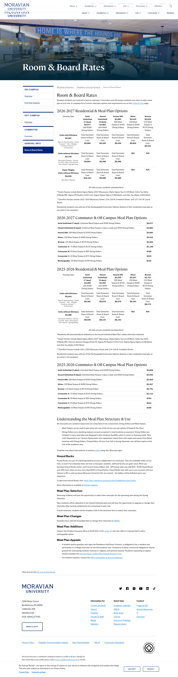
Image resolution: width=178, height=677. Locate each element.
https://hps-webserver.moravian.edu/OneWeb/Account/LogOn (110, 480)
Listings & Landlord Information (38, 159)
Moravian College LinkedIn (147, 588)
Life (136, 13)
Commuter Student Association (38, 183)
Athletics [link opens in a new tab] (170, 13)
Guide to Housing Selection (36, 129)
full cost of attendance (46, 572)
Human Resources (144, 609)
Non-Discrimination (81, 642)
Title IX (97, 642)
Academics (101, 13)
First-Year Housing (32, 103)
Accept (132, 669)
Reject (151, 669)
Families (94, 613)
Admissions (121, 13)
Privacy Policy (24, 672)
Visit (92, 4)
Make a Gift (32, 626)
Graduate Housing (32, 116)
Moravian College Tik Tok (154, 588)
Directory (141, 616)
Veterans (94, 624)
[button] (166, 3)
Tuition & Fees (138, 103)
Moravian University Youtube (140, 588)
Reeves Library (120, 624)
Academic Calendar (122, 605)
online (97, 450)
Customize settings (39, 672)
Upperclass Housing (33, 109)
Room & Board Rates (34, 199)
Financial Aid (142, 605)
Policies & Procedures (34, 206)
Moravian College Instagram (134, 588)
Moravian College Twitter (120, 588)
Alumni (94, 609)
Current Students (98, 605)
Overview (28, 96)
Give (111, 4)
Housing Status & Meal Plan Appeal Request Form (100, 553)
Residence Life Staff (33, 136)
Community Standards (114, 642)
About (84, 13)
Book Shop (118, 613)
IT (137, 613)
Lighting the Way (125, 4)
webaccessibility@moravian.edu (66, 660)
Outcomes (152, 13)
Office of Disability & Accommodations (106, 557)
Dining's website (91, 485)
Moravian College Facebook (127, 588)
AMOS (117, 521)
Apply (102, 4)
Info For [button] (146, 3)
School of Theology (122, 620)
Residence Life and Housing (88, 87)
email (107, 531)
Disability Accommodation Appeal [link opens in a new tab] (53, 642)
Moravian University (65, 87)
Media (93, 620)
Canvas (117, 616)
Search (163, 4)
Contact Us (29, 212)
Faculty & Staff (97, 616)
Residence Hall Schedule (35, 123)
